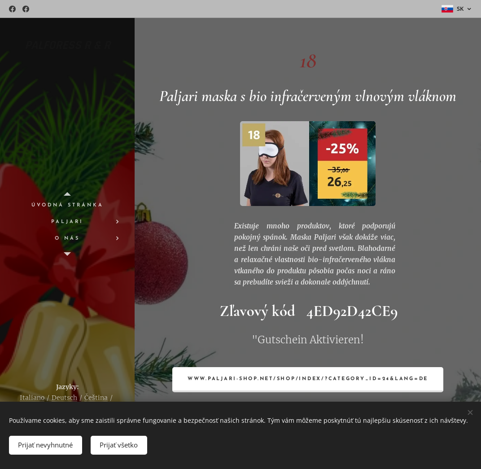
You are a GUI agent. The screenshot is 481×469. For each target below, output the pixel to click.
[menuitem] (67, 205)
